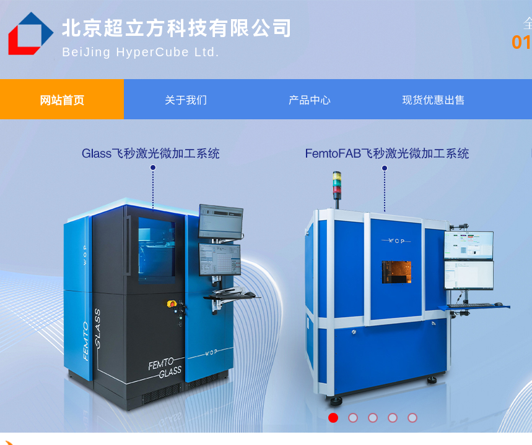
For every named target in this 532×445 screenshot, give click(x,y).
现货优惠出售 (433, 99)
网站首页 (62, 99)
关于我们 (186, 99)
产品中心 (310, 99)
